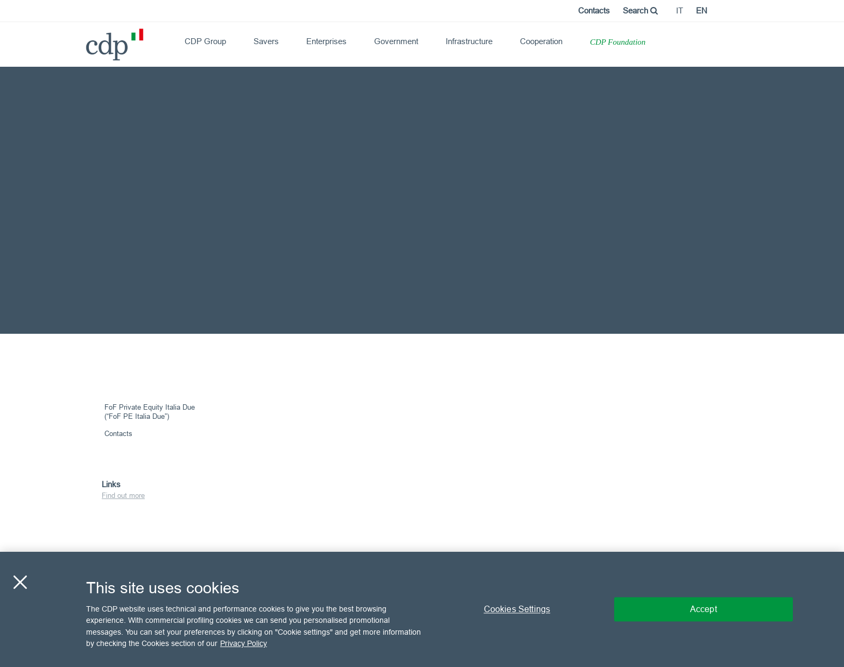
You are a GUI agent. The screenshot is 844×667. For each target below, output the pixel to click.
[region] (422, 609)
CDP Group (205, 41)
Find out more (123, 495)
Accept (703, 609)
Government (396, 41)
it (679, 10)
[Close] (20, 582)
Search (640, 10)
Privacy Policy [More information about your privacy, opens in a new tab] (243, 643)
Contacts (594, 10)
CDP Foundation (617, 42)
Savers (266, 41)
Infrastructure (469, 41)
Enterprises (326, 41)
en (701, 10)
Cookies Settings (517, 609)
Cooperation (541, 41)
